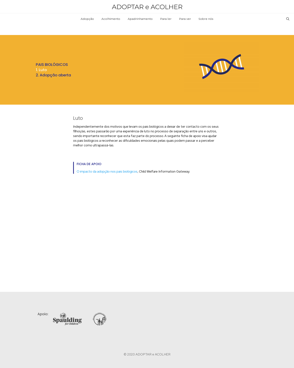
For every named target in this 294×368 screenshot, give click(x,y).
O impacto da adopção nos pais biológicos (107, 171)
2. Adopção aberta (53, 75)
